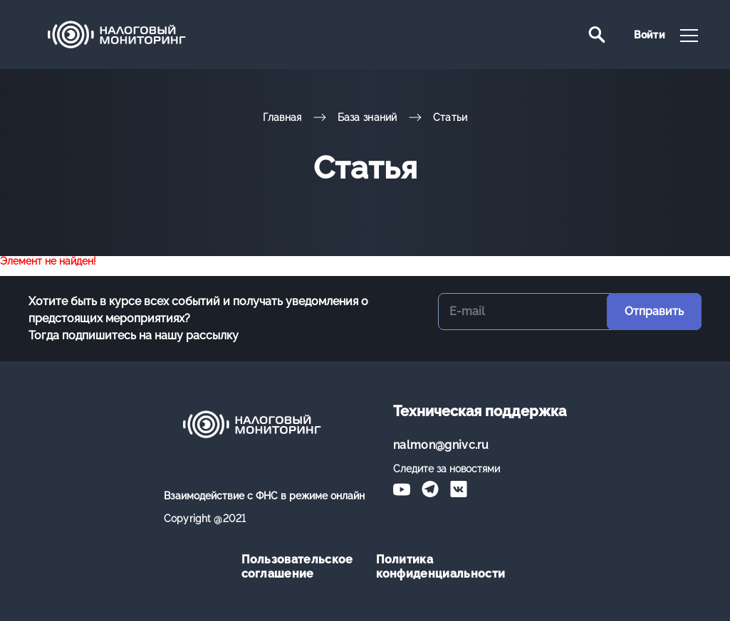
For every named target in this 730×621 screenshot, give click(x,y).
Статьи (450, 117)
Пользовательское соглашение (297, 566)
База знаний (367, 117)
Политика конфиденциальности (432, 566)
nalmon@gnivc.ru (441, 445)
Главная (282, 117)
